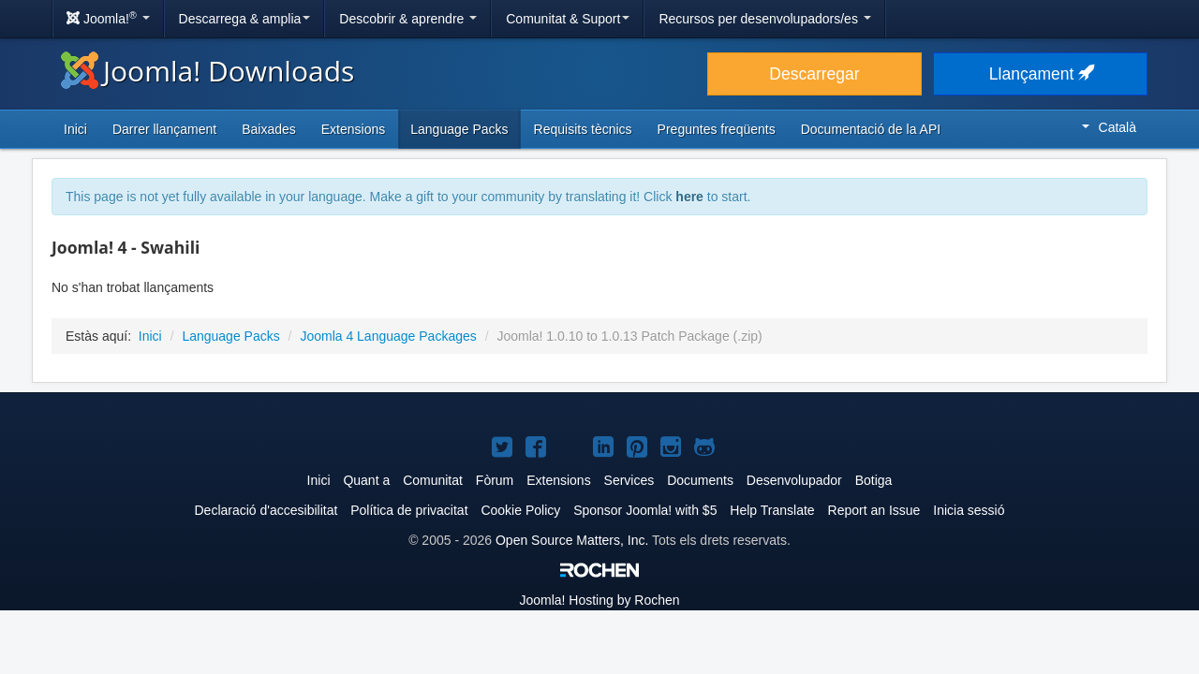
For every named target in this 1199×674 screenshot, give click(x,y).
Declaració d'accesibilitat (265, 510)
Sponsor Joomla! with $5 (645, 510)
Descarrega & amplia (245, 18)
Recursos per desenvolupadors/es (764, 18)
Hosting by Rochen (599, 600)
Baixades (269, 129)
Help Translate (772, 510)
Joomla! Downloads (207, 70)
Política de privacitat (408, 510)
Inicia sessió (968, 510)
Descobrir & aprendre (408, 18)
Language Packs (459, 129)
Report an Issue (874, 510)
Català (1109, 127)
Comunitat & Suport (567, 18)
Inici (75, 129)
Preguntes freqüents (717, 129)
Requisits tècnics (583, 129)
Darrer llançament (164, 129)
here (689, 196)
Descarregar (814, 74)
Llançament (1040, 74)
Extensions (353, 129)
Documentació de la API (870, 129)
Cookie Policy (520, 510)
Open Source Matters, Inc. (572, 540)
